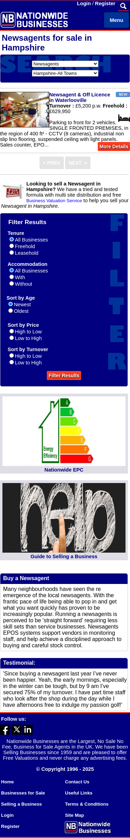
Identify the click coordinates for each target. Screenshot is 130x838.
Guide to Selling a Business (64, 556)
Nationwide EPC (63, 470)
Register (105, 3)
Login (84, 3)
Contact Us (77, 781)
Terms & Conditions (87, 804)
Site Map (74, 815)
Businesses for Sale (23, 793)
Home (7, 781)
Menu (116, 20)
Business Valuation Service (54, 200)
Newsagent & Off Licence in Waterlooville (79, 97)
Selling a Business (21, 804)
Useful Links (79, 793)
